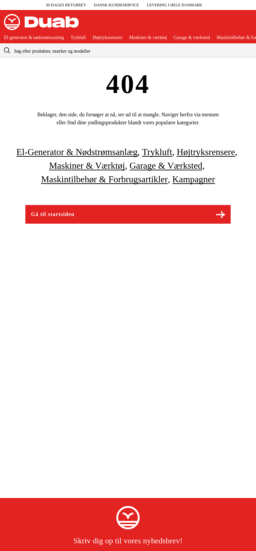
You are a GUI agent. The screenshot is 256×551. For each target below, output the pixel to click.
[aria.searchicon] (7, 50)
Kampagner (193, 179)
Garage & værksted (192, 37)
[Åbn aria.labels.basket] (246, 24)
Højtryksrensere (107, 37)
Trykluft (78, 37)
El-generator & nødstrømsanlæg (34, 37)
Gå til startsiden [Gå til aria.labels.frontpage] (128, 214)
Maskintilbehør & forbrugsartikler (104, 179)
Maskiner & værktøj (148, 37)
